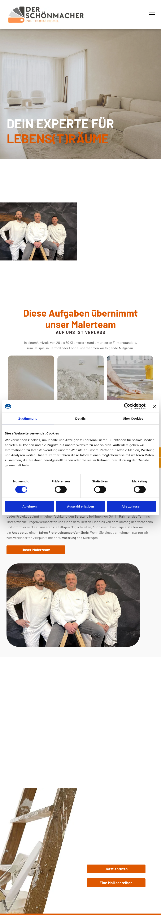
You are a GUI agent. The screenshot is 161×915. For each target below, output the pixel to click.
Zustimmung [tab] (28, 418)
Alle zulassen (132, 506)
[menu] (151, 14)
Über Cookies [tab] (133, 418)
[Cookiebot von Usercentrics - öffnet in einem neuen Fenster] (127, 406)
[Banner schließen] (154, 406)
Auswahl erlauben (80, 506)
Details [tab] (80, 418)
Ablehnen (29, 506)
